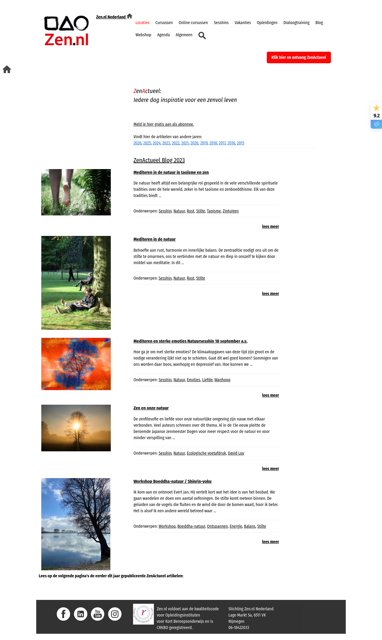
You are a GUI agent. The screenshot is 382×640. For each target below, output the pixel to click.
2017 (222, 143)
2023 (166, 143)
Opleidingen (267, 22)
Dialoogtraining (296, 22)
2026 (137, 143)
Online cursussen (193, 22)
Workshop (167, 526)
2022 (175, 143)
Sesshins (221, 22)
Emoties (194, 379)
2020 (194, 143)
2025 (147, 143)
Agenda (163, 34)
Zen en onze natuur (151, 408)
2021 (185, 143)
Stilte (200, 211)
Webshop (143, 34)
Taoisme (214, 211)
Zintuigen (231, 211)
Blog (319, 22)
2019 (204, 143)
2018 (213, 143)
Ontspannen (217, 526)
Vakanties (243, 22)
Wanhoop (222, 379)
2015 (240, 143)
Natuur (179, 211)
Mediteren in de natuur (154, 239)
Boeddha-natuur (191, 526)
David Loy (236, 453)
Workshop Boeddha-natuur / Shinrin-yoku (172, 481)
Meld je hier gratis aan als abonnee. (163, 124)
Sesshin (165, 211)
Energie (236, 526)
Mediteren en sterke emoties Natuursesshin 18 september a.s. (190, 341)
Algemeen (184, 34)
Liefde (207, 379)
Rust (191, 211)
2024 (156, 143)
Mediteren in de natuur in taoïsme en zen (171, 172)
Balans (249, 526)
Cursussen (164, 22)
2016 (231, 143)
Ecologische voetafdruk (206, 453)
